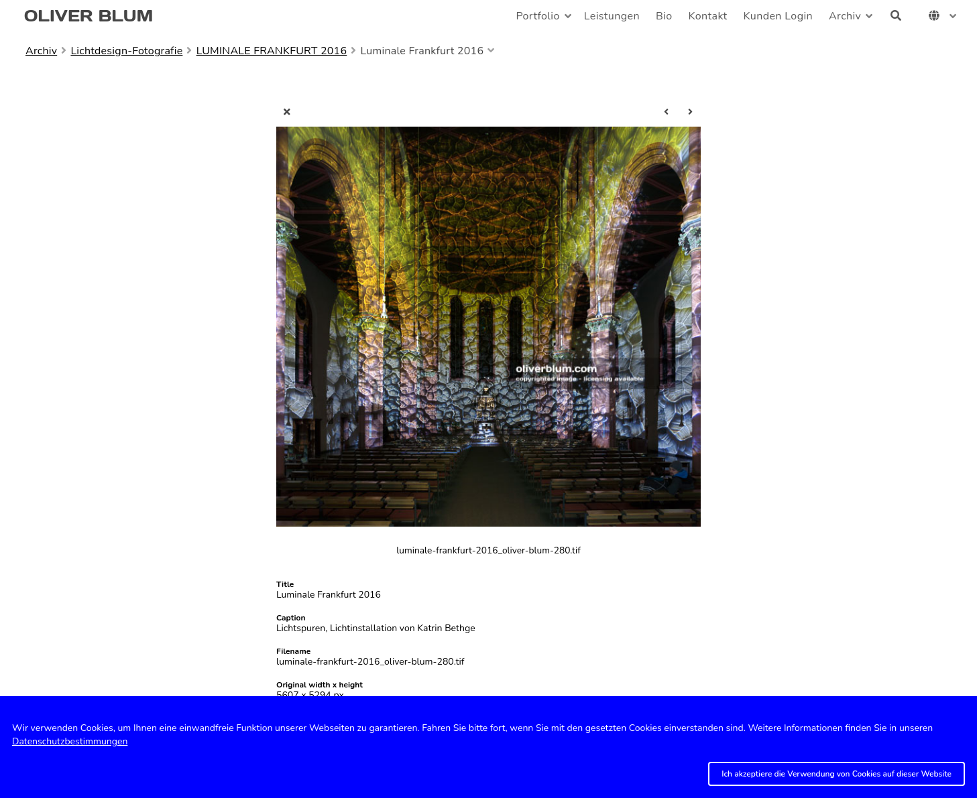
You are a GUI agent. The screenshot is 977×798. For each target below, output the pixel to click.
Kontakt (708, 16)
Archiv (845, 16)
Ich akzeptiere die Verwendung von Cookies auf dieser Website (837, 774)
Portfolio (537, 16)
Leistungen (612, 16)
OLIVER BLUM (88, 15)
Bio (664, 16)
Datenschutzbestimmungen (69, 741)
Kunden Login (778, 16)
